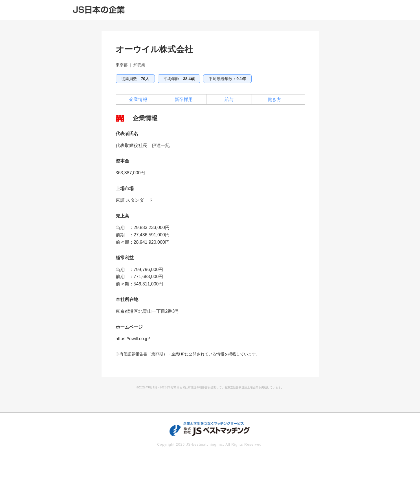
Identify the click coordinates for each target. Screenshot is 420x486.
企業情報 (138, 99)
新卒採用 (184, 99)
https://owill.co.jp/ (133, 338)
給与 (229, 99)
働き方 (274, 99)
